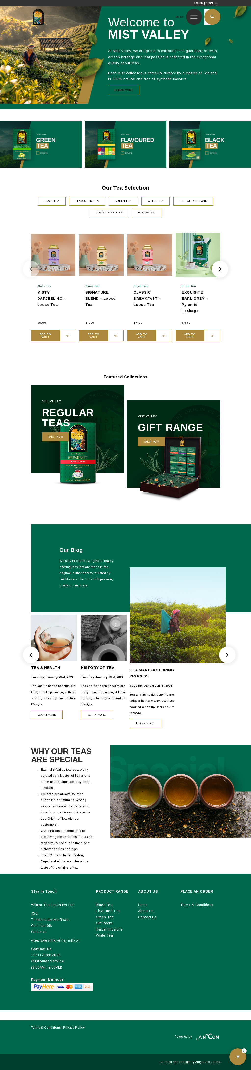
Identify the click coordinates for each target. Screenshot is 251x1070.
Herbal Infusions (109, 929)
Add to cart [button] (45, 335)
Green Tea (104, 917)
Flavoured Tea (108, 911)
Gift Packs (104, 923)
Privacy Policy (74, 1027)
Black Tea (104, 905)
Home (143, 905)
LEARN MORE (47, 714)
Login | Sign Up (206, 3)
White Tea (104, 935)
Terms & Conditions (196, 905)
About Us (146, 911)
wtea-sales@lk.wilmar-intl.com (56, 940)
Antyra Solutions (207, 1062)
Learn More (123, 90)
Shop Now (55, 436)
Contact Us (147, 917)
